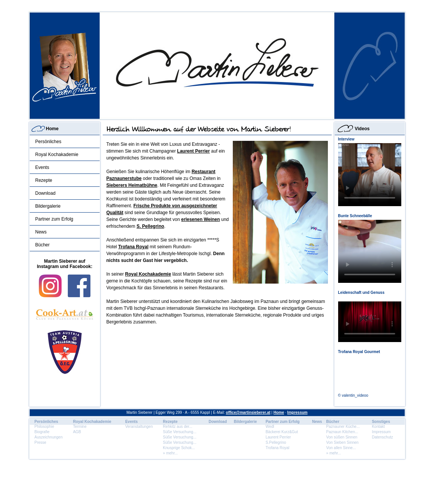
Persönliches (48, 141)
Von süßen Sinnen (342, 437)
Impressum (297, 412)
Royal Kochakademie (56, 154)
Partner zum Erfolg (54, 219)
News (41, 232)
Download (45, 193)
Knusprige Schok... (179, 448)
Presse (40, 442)
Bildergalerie (48, 206)
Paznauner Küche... (343, 426)
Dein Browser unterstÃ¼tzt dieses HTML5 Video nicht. (369, 174)
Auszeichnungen (49, 437)
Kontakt (378, 426)
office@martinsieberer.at (248, 412)
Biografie (42, 432)
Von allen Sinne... (341, 448)
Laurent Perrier (193, 151)
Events (42, 167)
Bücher (42, 245)
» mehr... (170, 453)
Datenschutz (382, 437)
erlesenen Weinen (200, 219)
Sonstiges (381, 421)
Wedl (269, 426)
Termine (80, 426)
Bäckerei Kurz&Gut (281, 432)
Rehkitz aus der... (177, 426)
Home (52, 128)
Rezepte (43, 180)
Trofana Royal (133, 246)
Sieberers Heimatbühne (132, 185)
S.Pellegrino (275, 442)
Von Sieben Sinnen (342, 442)
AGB (77, 432)
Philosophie (44, 426)
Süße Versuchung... (179, 432)
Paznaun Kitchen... (342, 432)
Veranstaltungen (139, 426)
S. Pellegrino (150, 226)
